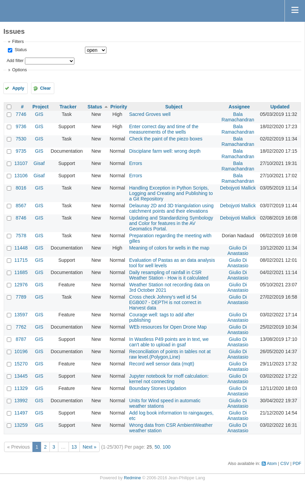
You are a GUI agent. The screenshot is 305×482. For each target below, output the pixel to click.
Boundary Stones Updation (157, 388)
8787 (21, 339)
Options (19, 69)
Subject (174, 106)
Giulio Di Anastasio (237, 250)
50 (157, 447)
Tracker (68, 106)
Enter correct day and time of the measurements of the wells (164, 129)
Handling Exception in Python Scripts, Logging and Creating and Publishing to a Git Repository (171, 193)
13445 (21, 376)
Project (40, 106)
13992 (21, 400)
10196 (21, 351)
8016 (21, 188)
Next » (89, 447)
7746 (21, 114)
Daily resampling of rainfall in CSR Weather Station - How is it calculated (168, 275)
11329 (21, 388)
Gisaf (39, 163)
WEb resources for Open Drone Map (168, 327)
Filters (18, 41)
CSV (284, 463)
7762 (21, 327)
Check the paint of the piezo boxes (166, 138)
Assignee (239, 106)
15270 (21, 363)
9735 (21, 151)
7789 (21, 297)
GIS (39, 114)
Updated (279, 106)
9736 (21, 126)
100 (166, 447)
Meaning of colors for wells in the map (169, 248)
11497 (21, 413)
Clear (45, 88)
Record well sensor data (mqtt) (161, 363)
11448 (21, 248)
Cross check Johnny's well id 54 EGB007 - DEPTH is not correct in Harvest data (165, 302)
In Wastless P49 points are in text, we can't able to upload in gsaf (169, 341)
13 (74, 447)
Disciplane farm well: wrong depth (165, 151)
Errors (135, 163)
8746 (21, 218)
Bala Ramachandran (237, 116)
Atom (272, 463)
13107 (21, 163)
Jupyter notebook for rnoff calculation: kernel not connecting (169, 378)
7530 (21, 138)
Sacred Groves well (150, 114)
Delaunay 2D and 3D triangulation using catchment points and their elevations (171, 208)
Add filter (15, 60)
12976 (21, 284)
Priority (118, 106)
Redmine (132, 478)
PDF (297, 463)
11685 (21, 272)
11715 (21, 260)
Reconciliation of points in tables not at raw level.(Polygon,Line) (170, 354)
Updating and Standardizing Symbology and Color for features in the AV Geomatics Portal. (171, 223)
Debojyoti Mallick (238, 188)
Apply (18, 88)
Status (20, 49)
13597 (21, 314)
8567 (21, 205)
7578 (21, 235)
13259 (21, 425)
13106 (21, 175)
